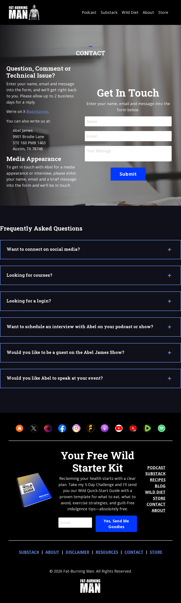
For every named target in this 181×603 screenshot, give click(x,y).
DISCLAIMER (77, 554)
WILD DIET (155, 494)
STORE (159, 500)
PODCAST (156, 470)
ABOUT (158, 512)
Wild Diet (130, 12)
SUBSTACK (155, 476)
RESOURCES (107, 554)
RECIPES (157, 482)
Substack (109, 12)
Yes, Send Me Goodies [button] (116, 526)
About (148, 12)
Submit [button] (128, 174)
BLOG (160, 488)
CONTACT (156, 506)
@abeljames (38, 111)
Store (163, 12)
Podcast (89, 12)
